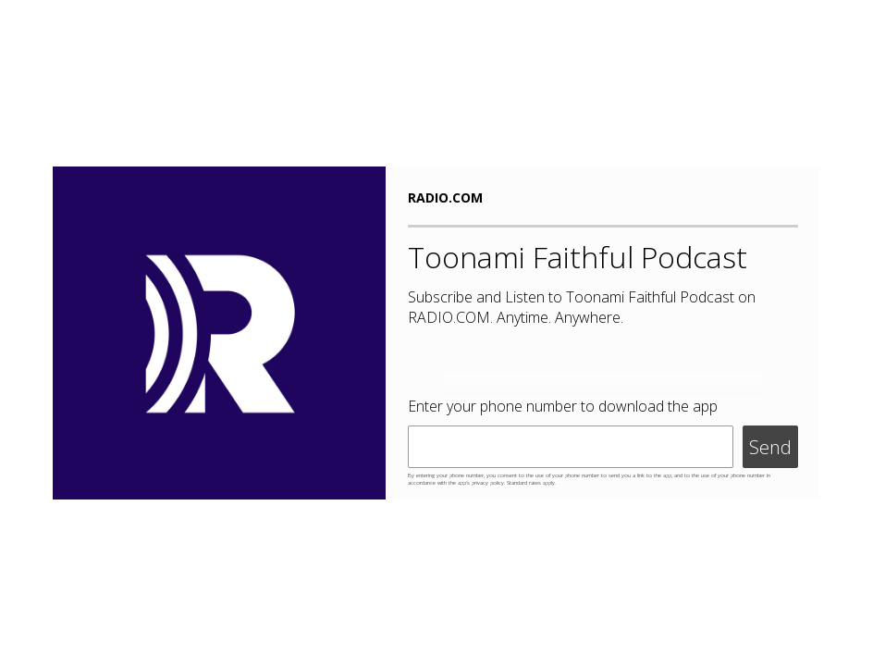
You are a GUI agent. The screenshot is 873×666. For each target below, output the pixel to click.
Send (770, 447)
